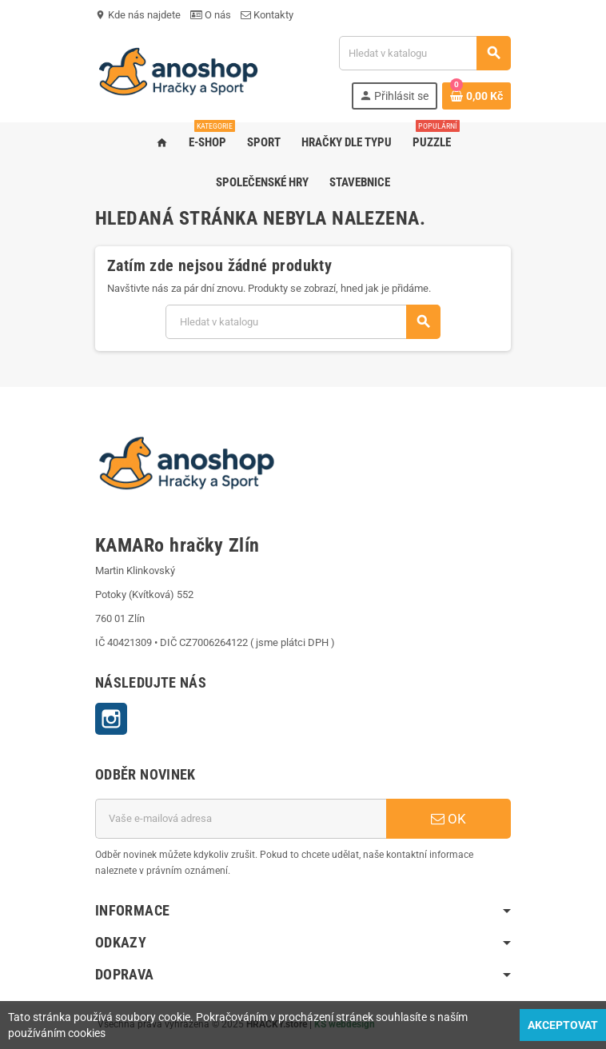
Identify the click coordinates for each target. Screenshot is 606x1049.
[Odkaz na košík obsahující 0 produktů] (476, 96)
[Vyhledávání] (424, 53)
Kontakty (267, 15)
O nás (210, 15)
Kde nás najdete (138, 15)
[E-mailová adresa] (240, 819)
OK (448, 819)
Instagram (111, 719)
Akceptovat (563, 1025)
